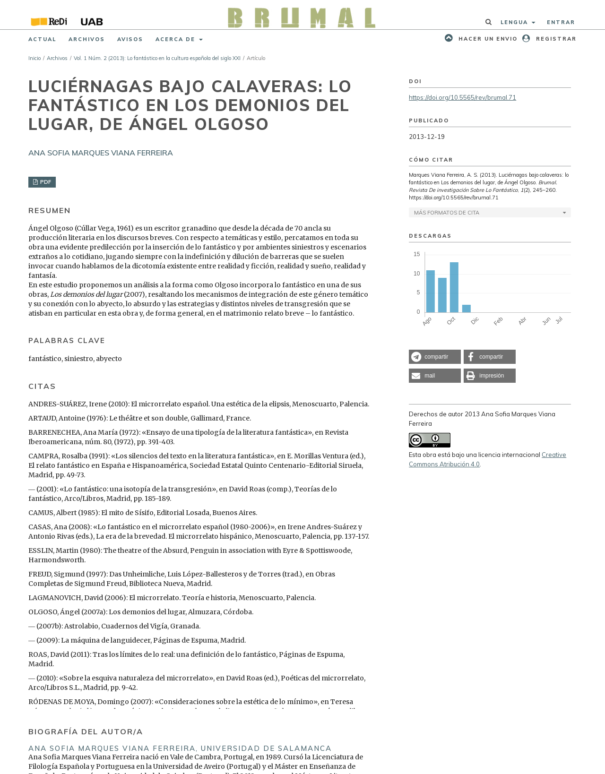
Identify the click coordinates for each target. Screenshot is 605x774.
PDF (45, 182)
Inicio (34, 58)
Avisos (130, 39)
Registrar (555, 38)
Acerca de (177, 39)
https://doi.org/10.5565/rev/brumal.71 (462, 97)
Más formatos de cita (446, 212)
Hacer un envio (487, 38)
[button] (435, 357)
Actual (42, 39)
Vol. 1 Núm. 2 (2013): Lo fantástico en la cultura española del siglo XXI (157, 58)
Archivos (87, 39)
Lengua (515, 22)
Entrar (561, 22)
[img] (302, 14)
